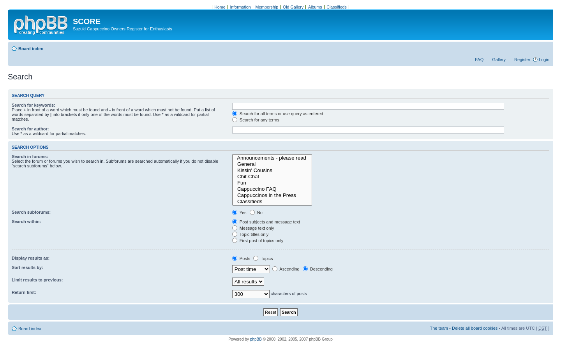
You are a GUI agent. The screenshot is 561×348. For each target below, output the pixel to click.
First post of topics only (258, 240)
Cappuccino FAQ (272, 189)
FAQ (479, 59)
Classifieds (272, 202)
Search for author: (30, 129)
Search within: (26, 221)
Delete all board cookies (474, 328)
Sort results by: (27, 267)
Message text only (253, 228)
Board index (30, 48)
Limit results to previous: (37, 280)
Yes (239, 212)
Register (522, 59)
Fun (272, 183)
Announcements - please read (272, 158)
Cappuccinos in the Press (272, 195)
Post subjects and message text (266, 222)
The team (439, 328)
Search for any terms (255, 120)
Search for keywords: (33, 105)
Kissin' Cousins (272, 170)
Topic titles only (250, 234)
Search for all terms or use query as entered (277, 113)
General (272, 164)
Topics (263, 258)
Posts (241, 258)
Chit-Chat (272, 177)
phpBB (256, 339)
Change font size (543, 47)
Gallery (499, 59)
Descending (318, 269)
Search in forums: (30, 156)
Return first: (24, 292)
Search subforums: (31, 212)
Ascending (286, 269)
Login (544, 59)
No (256, 212)
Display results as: (30, 258)
